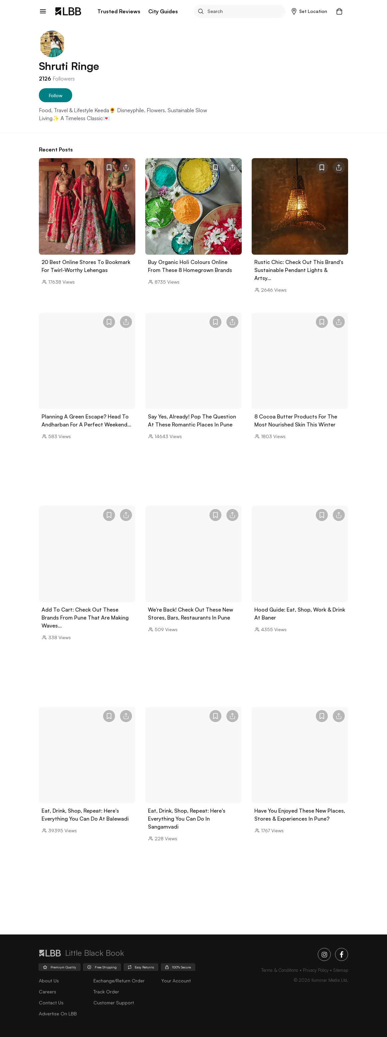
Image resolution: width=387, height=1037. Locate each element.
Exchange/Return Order (119, 980)
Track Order (106, 991)
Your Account (176, 980)
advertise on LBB (58, 1013)
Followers (57, 78)
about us (49, 980)
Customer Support (113, 1002)
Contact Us (51, 1002)
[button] (309, 11)
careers (47, 991)
